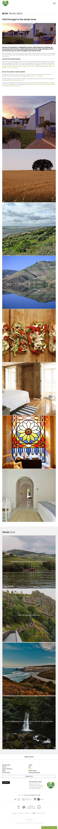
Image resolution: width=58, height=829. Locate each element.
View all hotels (29, 757)
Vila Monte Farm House (14, 86)
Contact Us (29, 776)
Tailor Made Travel (34, 772)
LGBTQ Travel (6, 772)
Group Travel (32, 771)
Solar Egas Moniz (18, 66)
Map (29, 767)
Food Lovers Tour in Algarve (36, 76)
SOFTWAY (41, 823)
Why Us (4, 767)
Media (4, 771)
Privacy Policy (29, 821)
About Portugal (7, 769)
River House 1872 (29, 66)
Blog (30, 769)
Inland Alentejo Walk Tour (17, 80)
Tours (30, 765)
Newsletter (6, 782)
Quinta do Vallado (47, 64)
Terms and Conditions (29, 819)
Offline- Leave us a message (48, 827)
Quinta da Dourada (43, 84)
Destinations (6, 765)
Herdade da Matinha (32, 84)
